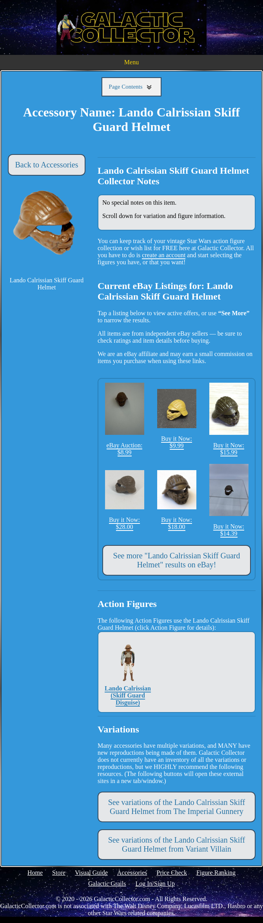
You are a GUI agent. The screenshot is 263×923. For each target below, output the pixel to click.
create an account (163, 255)
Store (58, 872)
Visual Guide (91, 872)
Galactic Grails (107, 883)
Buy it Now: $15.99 (228, 419)
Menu (131, 62)
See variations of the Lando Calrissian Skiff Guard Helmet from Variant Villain (176, 844)
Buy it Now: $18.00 (176, 500)
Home (35, 872)
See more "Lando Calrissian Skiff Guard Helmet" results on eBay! (176, 560)
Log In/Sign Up (154, 883)
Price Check (171, 872)
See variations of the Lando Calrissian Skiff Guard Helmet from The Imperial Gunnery (176, 807)
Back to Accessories (46, 164)
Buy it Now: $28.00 (124, 500)
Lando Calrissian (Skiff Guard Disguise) (128, 672)
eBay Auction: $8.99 (124, 419)
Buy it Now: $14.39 (228, 500)
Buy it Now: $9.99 (176, 419)
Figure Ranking (216, 872)
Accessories (132, 872)
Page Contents (131, 87)
